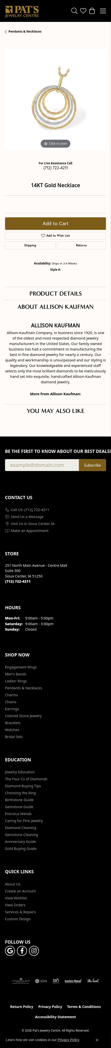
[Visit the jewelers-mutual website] (73, 981)
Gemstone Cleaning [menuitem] (21, 834)
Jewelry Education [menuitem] (20, 772)
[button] (74, 11)
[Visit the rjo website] (56, 981)
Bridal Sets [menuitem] (14, 736)
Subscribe (92, 465)
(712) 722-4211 (55, 167)
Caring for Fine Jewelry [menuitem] (24, 820)
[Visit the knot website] (93, 981)
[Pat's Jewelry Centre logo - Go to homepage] (21, 11)
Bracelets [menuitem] (12, 722)
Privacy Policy (50, 1006)
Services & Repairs (20, 912)
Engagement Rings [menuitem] (21, 667)
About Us (12, 884)
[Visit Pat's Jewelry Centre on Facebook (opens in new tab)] (22, 951)
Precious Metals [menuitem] (18, 813)
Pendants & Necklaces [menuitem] (23, 688)
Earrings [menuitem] (12, 708)
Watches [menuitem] (12, 729)
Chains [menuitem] (10, 701)
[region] (55, 99)
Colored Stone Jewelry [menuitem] (23, 715)
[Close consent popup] (97, 1040)
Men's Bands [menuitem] (15, 674)
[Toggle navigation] (103, 11)
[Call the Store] (18, 581)
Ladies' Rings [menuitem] (16, 681)
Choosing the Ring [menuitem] (20, 792)
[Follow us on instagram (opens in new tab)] (34, 951)
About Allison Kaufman (55, 306)
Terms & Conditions (84, 1006)
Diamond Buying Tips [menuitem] (23, 786)
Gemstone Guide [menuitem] (19, 806)
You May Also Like (56, 410)
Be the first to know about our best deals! (55, 451)
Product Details (55, 293)
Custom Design (18, 919)
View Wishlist (16, 898)
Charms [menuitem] (11, 695)
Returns (81, 245)
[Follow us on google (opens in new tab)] (10, 951)
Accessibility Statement (55, 1016)
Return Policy (21, 1006)
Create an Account (20, 891)
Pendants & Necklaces (24, 31)
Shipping (30, 245)
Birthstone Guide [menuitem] (19, 799)
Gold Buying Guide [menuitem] (20, 848)
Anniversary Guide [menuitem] (20, 841)
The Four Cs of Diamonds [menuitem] (26, 779)
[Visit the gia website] (41, 981)
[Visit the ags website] (21, 981)
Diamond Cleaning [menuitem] (20, 827)
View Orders (15, 905)
